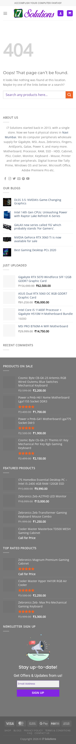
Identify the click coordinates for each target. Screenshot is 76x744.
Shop (7, 730)
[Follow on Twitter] (14, 178)
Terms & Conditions (58, 730)
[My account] (60, 13)
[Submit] (69, 95)
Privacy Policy (33, 730)
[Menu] (5, 13)
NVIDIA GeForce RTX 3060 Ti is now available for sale (37, 239)
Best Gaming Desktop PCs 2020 (35, 250)
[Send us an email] (18, 178)
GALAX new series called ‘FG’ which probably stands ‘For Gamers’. (37, 226)
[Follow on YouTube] (27, 178)
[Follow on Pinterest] (23, 178)
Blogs (17, 730)
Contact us (42, 733)
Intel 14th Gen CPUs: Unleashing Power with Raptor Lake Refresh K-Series (40, 214)
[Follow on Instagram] (9, 178)
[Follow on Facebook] (5, 178)
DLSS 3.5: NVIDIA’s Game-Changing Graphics (37, 201)
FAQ (29, 733)
